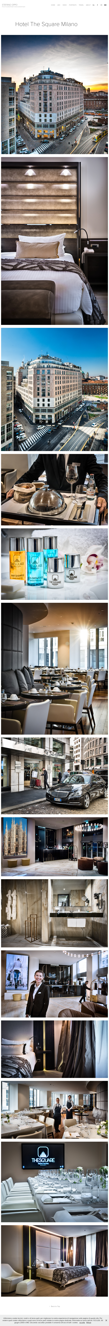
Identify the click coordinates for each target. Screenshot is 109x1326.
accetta (82, 1322)
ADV (58, 5)
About (88, 5)
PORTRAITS (72, 5)
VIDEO (65, 5)
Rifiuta (88, 1322)
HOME (53, 5)
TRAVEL (81, 5)
